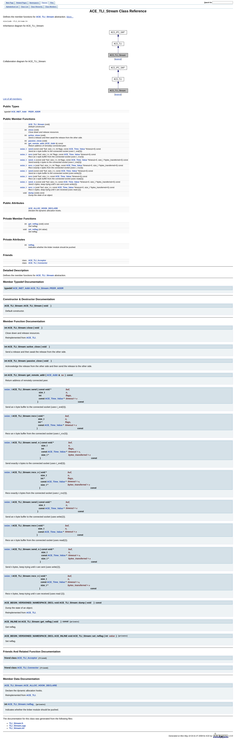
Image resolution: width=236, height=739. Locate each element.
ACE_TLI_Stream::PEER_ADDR (47, 288)
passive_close (35, 141)
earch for (208, 2)
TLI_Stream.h (16, 721)
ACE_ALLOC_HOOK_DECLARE (43, 208)
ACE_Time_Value (77, 149)
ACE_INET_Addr (19, 112)
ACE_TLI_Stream (45, 17)
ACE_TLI (31, 338)
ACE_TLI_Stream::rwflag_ (21, 702)
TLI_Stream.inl (16, 726)
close (30, 130)
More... (70, 17)
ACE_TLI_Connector (37, 263)
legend (118, 59)
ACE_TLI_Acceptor (37, 261)
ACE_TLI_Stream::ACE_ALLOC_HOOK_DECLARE (30, 683)
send (30, 149)
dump (31, 193)
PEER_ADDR (34, 112)
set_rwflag (33, 230)
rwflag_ (31, 245)
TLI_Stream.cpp (17, 723)
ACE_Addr (50, 144)
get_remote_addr (36, 144)
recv (30, 155)
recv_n (31, 166)
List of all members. (12, 99)
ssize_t (23, 149)
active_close (34, 135)
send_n (31, 160)
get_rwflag (33, 224)
